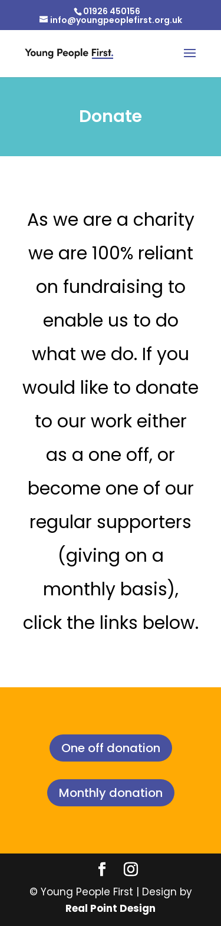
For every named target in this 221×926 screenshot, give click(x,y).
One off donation (110, 748)
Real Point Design (110, 908)
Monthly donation (111, 793)
